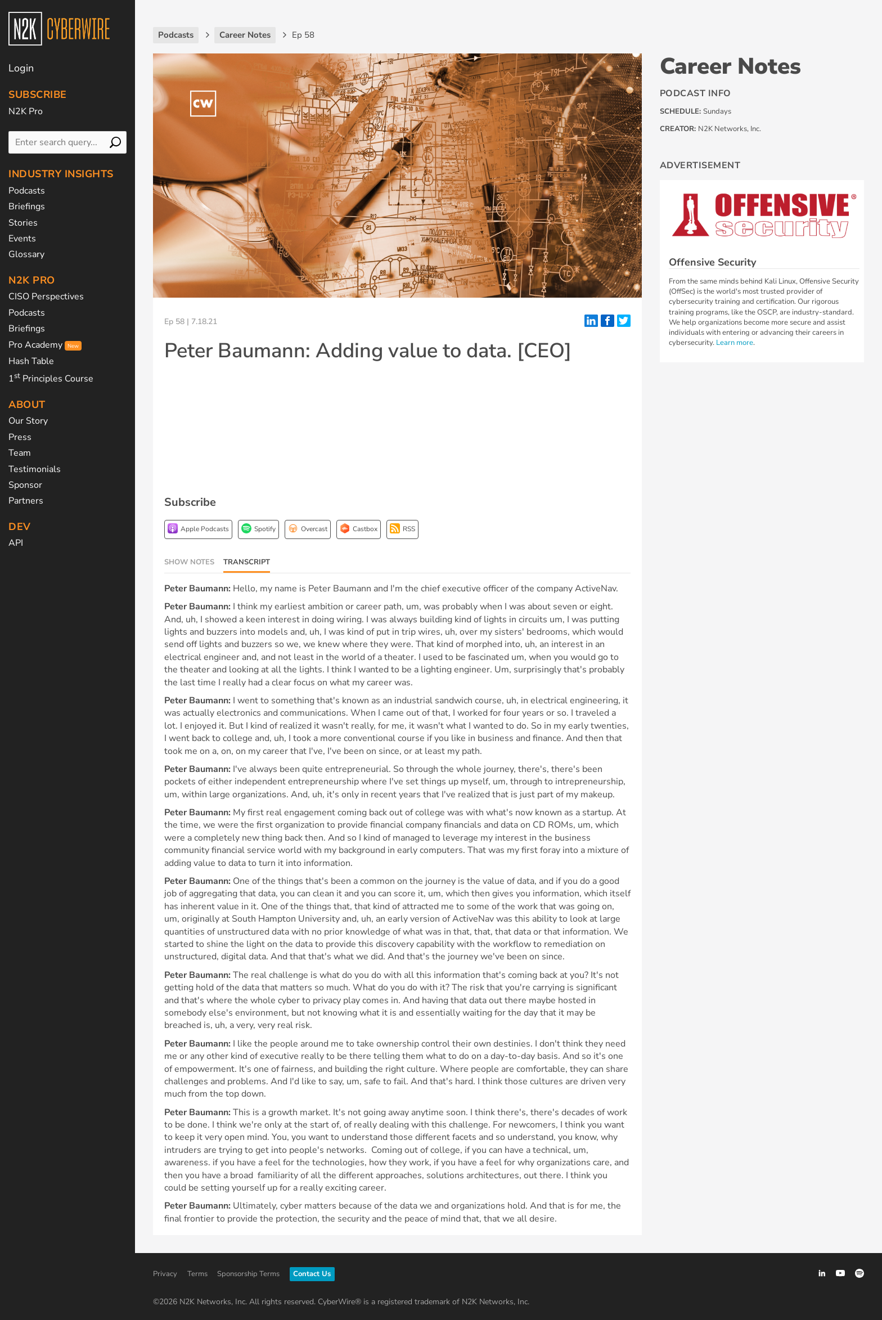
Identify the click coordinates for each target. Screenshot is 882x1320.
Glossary (26, 254)
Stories (23, 223)
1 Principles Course (50, 378)
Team (19, 453)
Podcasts (26, 191)
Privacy (165, 1274)
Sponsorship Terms (248, 1274)
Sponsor (25, 485)
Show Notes (189, 562)
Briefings (26, 206)
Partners (25, 501)
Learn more (734, 343)
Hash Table (31, 361)
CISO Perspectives (46, 296)
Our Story (28, 421)
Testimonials (34, 469)
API (15, 543)
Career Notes (730, 66)
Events (22, 238)
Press (20, 437)
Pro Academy (45, 345)
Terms (197, 1274)
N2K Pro (25, 111)
